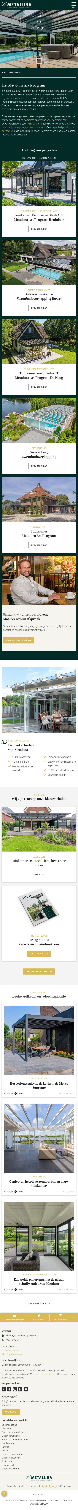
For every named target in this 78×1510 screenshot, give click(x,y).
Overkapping (8, 1443)
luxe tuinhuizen (37, 127)
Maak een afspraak (60, 1317)
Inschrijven (10, 1412)
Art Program (14, 72)
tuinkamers (33, 124)
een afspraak (46, 1374)
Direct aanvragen (39, 954)
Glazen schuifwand (11, 1436)
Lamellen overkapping (12, 1454)
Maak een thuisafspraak (18, 640)
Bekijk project (39, 229)
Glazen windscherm (11, 1458)
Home (4, 72)
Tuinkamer (6, 1429)
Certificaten (66, 1500)
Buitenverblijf (8, 1465)
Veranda (5, 1447)
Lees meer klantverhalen (39, 972)
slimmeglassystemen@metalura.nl (22, 1335)
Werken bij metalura (39, 1504)
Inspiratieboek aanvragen (15, 1317)
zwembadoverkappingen (15, 127)
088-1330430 (12, 1340)
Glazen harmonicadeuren (13, 1432)
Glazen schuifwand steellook (15, 1439)
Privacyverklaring (38, 1500)
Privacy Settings (4, 1493)
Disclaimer (53, 1500)
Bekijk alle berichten (39, 1304)
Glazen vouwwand (10, 1469)
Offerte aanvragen (38, 1317)
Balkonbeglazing (9, 1425)
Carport (5, 1450)
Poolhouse (7, 1461)
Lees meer (39, 875)
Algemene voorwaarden (16, 1500)
